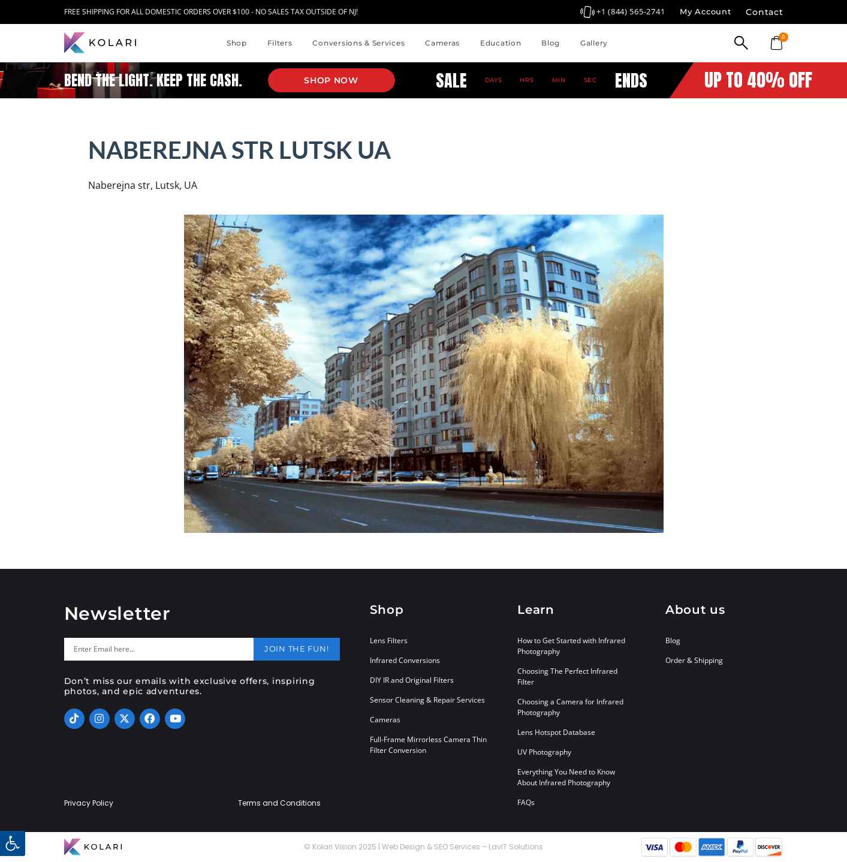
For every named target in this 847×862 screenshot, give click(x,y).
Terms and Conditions (279, 803)
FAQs (526, 802)
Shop (237, 42)
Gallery (594, 42)
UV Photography (544, 752)
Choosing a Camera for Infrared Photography (570, 707)
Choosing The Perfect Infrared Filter (567, 676)
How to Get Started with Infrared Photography (571, 645)
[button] (12, 843)
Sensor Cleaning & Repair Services (427, 700)
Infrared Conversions (405, 660)
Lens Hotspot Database (556, 732)
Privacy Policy (88, 803)
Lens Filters (389, 640)
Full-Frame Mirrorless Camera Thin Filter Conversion (428, 744)
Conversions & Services (358, 42)
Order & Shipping (694, 660)
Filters (280, 42)
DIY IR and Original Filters (412, 680)
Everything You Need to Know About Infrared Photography (566, 777)
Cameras (442, 42)
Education (500, 42)
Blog (550, 42)
